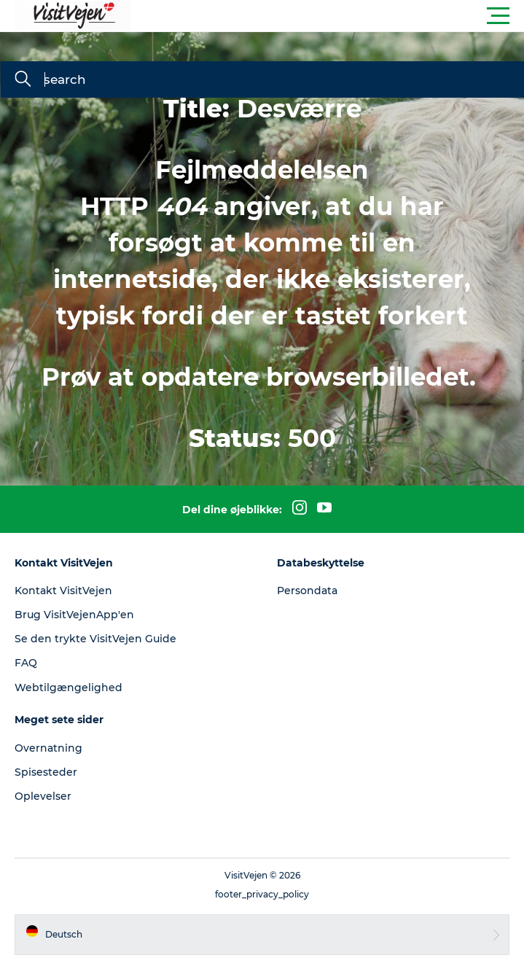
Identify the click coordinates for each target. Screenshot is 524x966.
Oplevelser (43, 796)
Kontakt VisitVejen (63, 590)
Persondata (307, 590)
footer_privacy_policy (262, 894)
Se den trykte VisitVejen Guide (95, 638)
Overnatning (48, 748)
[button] (327, 16)
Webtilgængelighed (68, 687)
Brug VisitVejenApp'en (74, 614)
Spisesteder (46, 772)
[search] (23, 80)
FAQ (26, 662)
